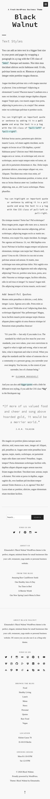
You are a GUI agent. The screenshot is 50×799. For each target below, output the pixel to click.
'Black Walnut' (21, 550)
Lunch (24, 697)
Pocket (16, 672)
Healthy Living (25, 692)
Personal (25, 710)
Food (25, 688)
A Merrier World (25, 591)
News (25, 705)
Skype (33, 672)
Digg (27, 672)
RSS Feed (44, 672)
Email (38, 672)
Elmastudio (34, 781)
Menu (25, 701)
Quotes (25, 714)
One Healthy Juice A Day (25, 582)
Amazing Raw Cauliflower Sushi (25, 578)
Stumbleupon (5, 672)
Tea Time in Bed (25, 586)
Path (11, 672)
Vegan (25, 723)
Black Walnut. (28, 772)
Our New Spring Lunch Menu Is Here (25, 595)
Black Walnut (25, 20)
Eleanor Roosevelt (27, 376)
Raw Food (25, 719)
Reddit (22, 672)
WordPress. (33, 776)
